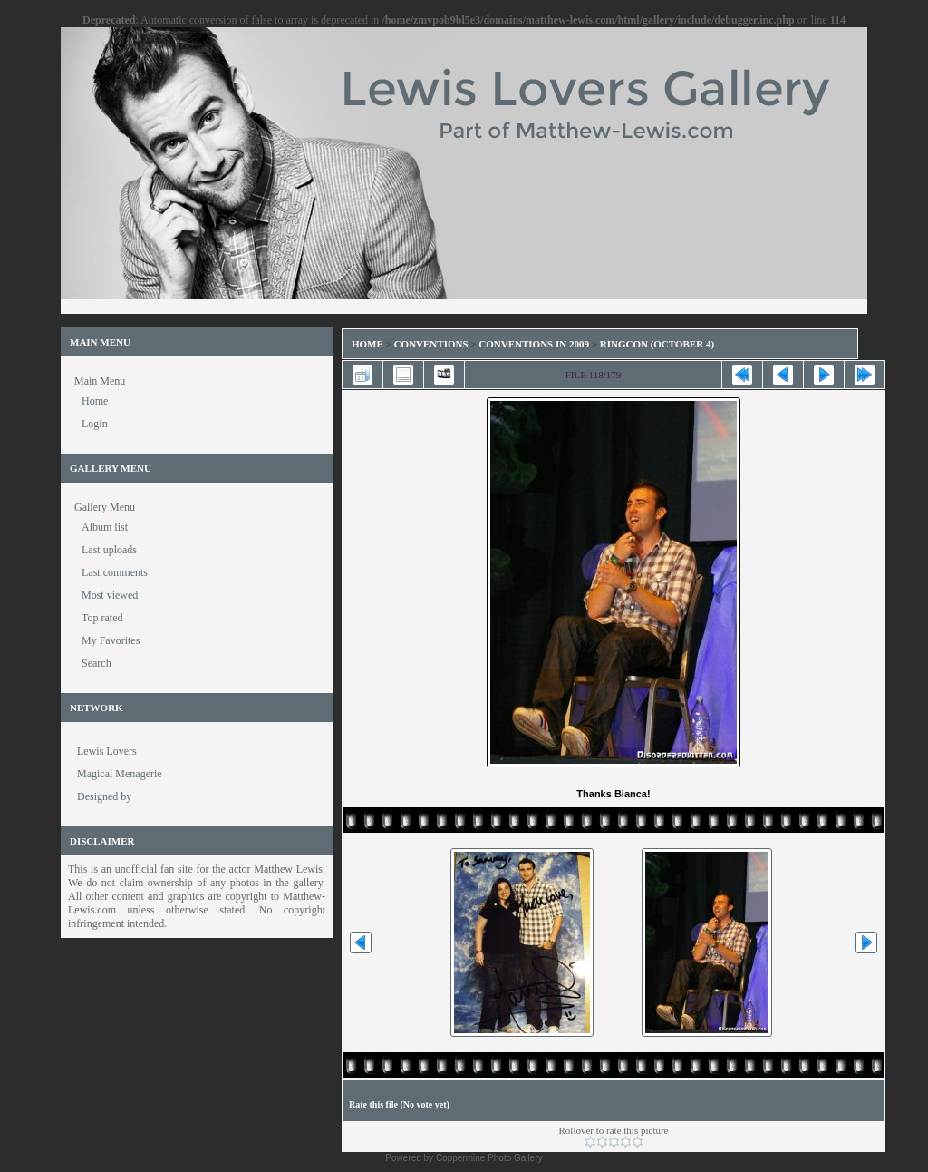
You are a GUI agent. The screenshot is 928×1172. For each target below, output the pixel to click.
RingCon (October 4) (657, 343)
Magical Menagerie (119, 773)
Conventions (431, 343)
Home (367, 343)
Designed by (104, 796)
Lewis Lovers (107, 751)
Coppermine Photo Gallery (489, 1158)
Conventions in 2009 (533, 343)
